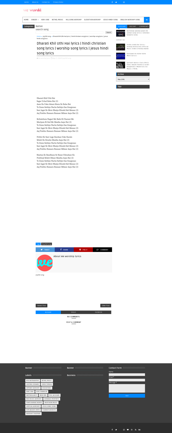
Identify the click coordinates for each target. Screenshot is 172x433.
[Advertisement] (74, 78)
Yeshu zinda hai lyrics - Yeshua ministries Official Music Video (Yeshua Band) (138, 47)
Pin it (83, 250)
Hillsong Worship (74, 20)
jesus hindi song (49, 406)
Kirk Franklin (41, 391)
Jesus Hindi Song (110, 20)
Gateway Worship (33, 388)
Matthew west (31, 395)
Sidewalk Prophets (51, 399)
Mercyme (43, 395)
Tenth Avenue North (34, 402)
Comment (102, 250)
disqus (73, 312)
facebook (98, 312)
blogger (48, 312)
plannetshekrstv (49, 410)
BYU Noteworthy (32, 380)
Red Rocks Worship (34, 399)
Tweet (45, 250)
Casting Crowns (32, 384)
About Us (35, 2)
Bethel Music (57, 20)
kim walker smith (33, 410)
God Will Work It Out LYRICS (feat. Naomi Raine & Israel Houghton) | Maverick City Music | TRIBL (138, 66)
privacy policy (58, 2)
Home (26, 2)
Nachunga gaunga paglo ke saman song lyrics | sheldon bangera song (138, 33)
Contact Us (46, 2)
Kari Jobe (45, 20)
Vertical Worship (33, 406)
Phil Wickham (54, 395)
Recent (133, 26)
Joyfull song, (67, 58)
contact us (120, 40)
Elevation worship (92, 20)
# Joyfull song (46, 244)
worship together (33, 413)
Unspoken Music (51, 402)
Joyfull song (47, 36)
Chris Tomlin (47, 384)
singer (34, 20)
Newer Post (41, 305)
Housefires (46, 388)
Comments (144, 26)
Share (64, 250)
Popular (122, 26)
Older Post (106, 305)
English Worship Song (130, 20)
